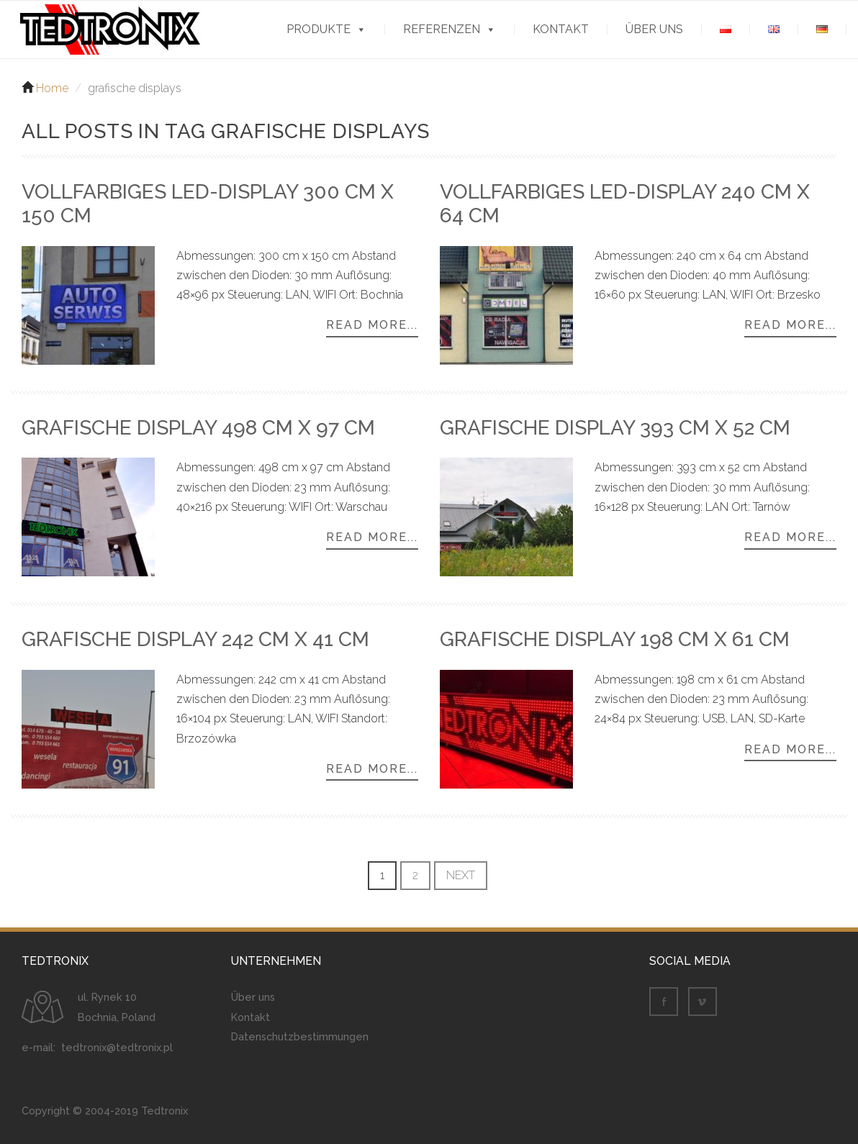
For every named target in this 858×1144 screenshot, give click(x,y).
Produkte (318, 29)
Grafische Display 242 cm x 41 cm (195, 642)
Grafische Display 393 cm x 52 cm (615, 430)
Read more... (372, 328)
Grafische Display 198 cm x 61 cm (615, 642)
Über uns (654, 29)
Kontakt (561, 29)
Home (52, 90)
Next (460, 877)
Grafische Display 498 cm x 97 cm (198, 430)
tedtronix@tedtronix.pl (117, 1050)
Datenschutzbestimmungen (300, 1038)
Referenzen (441, 29)
